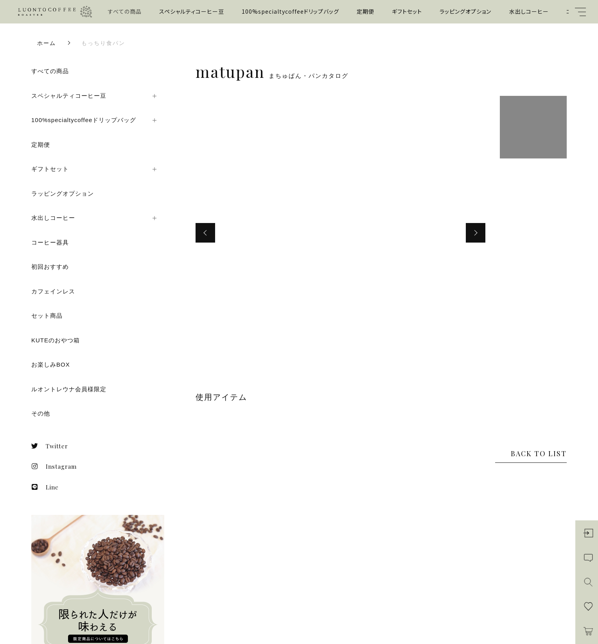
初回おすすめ (50, 266)
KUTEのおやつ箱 (55, 340)
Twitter (49, 446)
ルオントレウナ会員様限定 (68, 389)
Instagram (54, 466)
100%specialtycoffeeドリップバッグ (290, 11)
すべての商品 (125, 11)
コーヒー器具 (50, 242)
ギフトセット (407, 11)
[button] (205, 233)
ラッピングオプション (465, 11)
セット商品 (47, 315)
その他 (40, 413)
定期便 (365, 11)
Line (45, 487)
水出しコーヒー (529, 11)
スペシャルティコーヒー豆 (191, 11)
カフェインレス (53, 291)
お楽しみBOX (50, 364)
